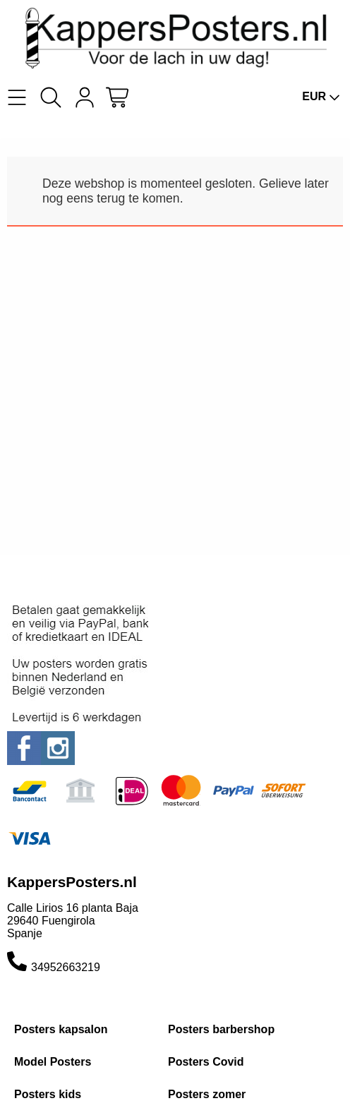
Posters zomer (207, 1094)
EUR (321, 96)
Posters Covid (206, 1062)
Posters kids (47, 1094)
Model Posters (52, 1062)
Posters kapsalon (61, 1029)
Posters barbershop (221, 1029)
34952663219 (65, 967)
